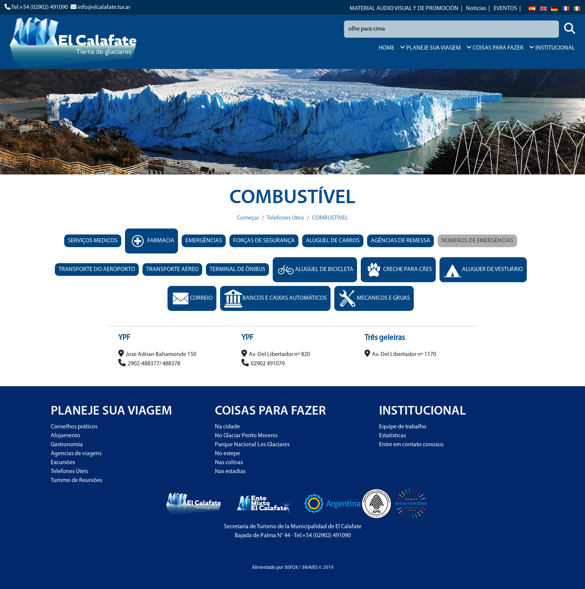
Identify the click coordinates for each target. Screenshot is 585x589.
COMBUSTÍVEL (330, 218)
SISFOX (291, 567)
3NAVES (309, 567)
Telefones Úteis (285, 218)
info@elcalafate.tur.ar (104, 7)
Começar (248, 218)
